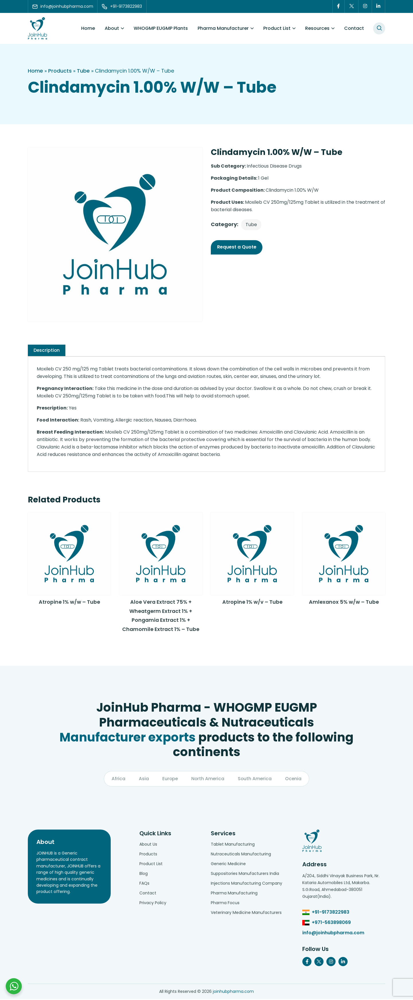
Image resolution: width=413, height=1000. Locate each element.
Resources (317, 28)
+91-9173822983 (330, 913)
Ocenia (294, 779)
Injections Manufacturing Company (246, 884)
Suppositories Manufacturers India (245, 874)
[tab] (47, 350)
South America (255, 779)
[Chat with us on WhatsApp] (14, 986)
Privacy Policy (152, 903)
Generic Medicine (228, 864)
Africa (117, 779)
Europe (169, 779)
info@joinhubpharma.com (333, 933)
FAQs (144, 884)
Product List (277, 28)
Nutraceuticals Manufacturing (241, 855)
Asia (143, 779)
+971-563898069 (331, 923)
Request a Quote (236, 247)
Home (88, 28)
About (112, 28)
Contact (354, 28)
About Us (148, 845)
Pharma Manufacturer (223, 28)
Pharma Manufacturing (234, 894)
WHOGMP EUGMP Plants (161, 28)
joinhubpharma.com (233, 992)
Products (60, 71)
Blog (143, 874)
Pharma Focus (225, 903)
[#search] (379, 29)
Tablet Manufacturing (233, 845)
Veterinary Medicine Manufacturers (246, 913)
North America (208, 779)
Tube (83, 71)
